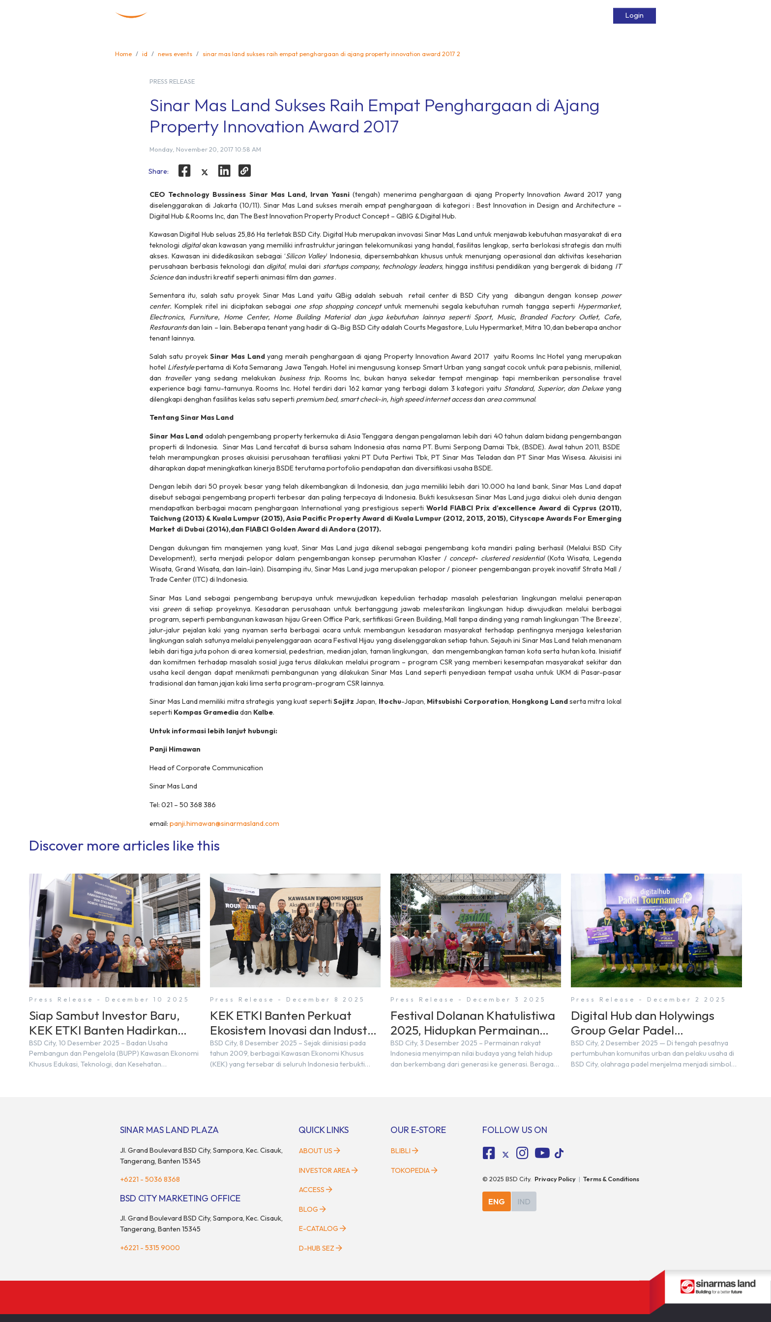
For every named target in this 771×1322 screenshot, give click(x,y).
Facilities (409, 16)
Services (531, 16)
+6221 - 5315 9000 (150, 1247)
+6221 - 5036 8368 (150, 1179)
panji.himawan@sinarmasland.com (224, 823)
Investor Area (328, 1170)
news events (175, 54)
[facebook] (184, 171)
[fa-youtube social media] (542, 1153)
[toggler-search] (600, 16)
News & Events (454, 16)
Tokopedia (414, 1170)
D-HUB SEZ (320, 1248)
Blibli (404, 1150)
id (145, 54)
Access (497, 16)
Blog (312, 1209)
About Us (319, 1150)
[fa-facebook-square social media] (489, 1153)
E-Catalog (570, 16)
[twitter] (204, 172)
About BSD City (310, 16)
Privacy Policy (555, 1179)
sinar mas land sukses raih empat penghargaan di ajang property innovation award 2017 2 (331, 54)
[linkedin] (225, 171)
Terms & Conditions (611, 1179)
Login (634, 15)
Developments (364, 16)
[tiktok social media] (505, 1155)
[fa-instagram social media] (522, 1153)
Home (268, 16)
